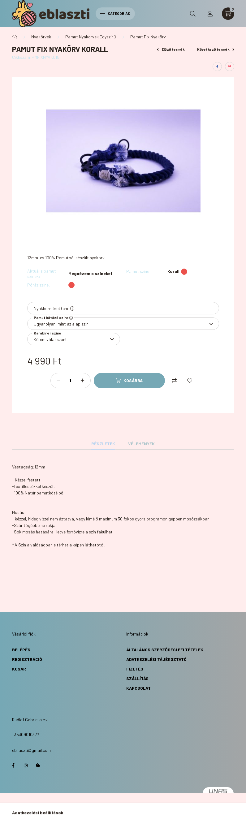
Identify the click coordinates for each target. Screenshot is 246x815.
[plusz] (82, 380)
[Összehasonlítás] (174, 380)
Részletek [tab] (103, 443)
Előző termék (171, 49)
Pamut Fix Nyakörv (148, 36)
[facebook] (217, 66)
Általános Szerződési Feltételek (164, 649)
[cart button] (228, 13)
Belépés (21, 649)
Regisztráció (27, 659)
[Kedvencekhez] (189, 380)
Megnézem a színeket (90, 273)
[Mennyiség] (70, 380)
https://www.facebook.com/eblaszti (13, 765)
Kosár (19, 668)
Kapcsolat (138, 688)
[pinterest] (229, 66)
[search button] (193, 13)
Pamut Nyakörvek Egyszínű (90, 36)
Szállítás (137, 678)
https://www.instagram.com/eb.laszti (25, 765)
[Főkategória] (14, 36)
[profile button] (210, 13)
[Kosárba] (129, 380)
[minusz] (58, 380)
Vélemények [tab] (141, 443)
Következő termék (215, 49)
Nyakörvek (41, 36)
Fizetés (134, 668)
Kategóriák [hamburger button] (115, 13)
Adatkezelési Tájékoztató (156, 659)
